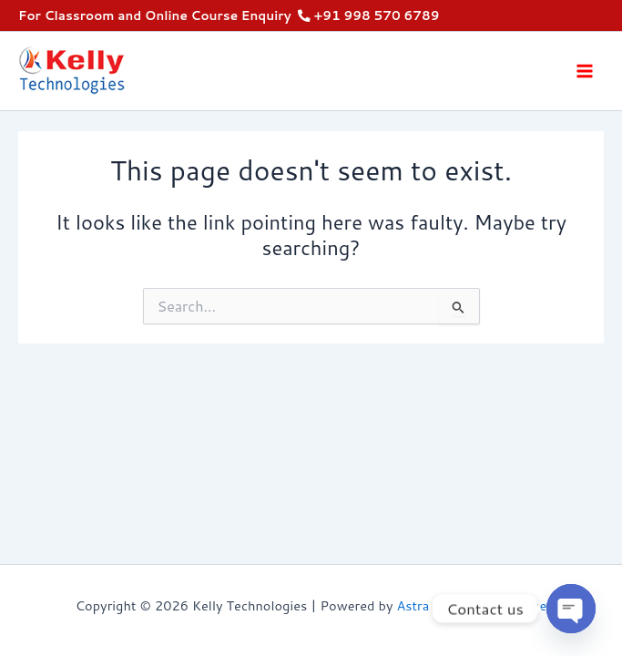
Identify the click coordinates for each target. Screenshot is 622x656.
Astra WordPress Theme (472, 605)
